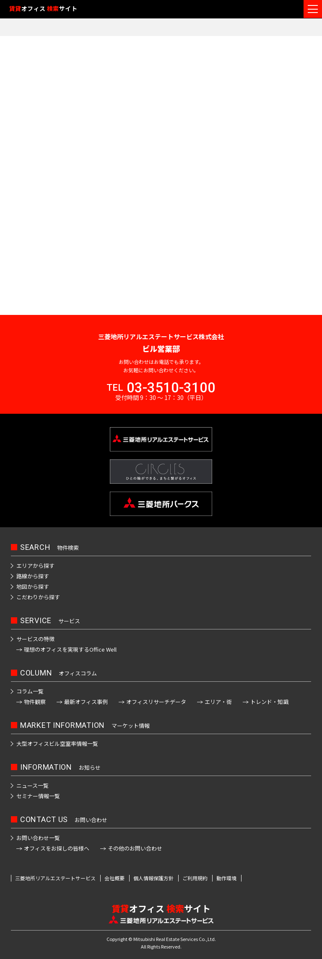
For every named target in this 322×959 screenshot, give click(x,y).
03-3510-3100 (171, 387)
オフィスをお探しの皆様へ (56, 848)
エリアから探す (35, 566)
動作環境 (226, 878)
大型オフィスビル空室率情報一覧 (57, 744)
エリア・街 (218, 702)
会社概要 (114, 878)
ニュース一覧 (32, 785)
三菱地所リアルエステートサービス (55, 878)
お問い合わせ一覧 (38, 838)
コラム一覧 (30, 691)
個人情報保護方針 (153, 878)
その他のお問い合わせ (135, 848)
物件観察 (35, 702)
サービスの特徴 (35, 639)
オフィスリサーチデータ (156, 702)
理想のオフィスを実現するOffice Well (70, 649)
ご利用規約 (195, 878)
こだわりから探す (38, 597)
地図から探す (32, 586)
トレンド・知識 (269, 702)
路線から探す (32, 576)
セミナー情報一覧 (38, 796)
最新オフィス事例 (86, 702)
